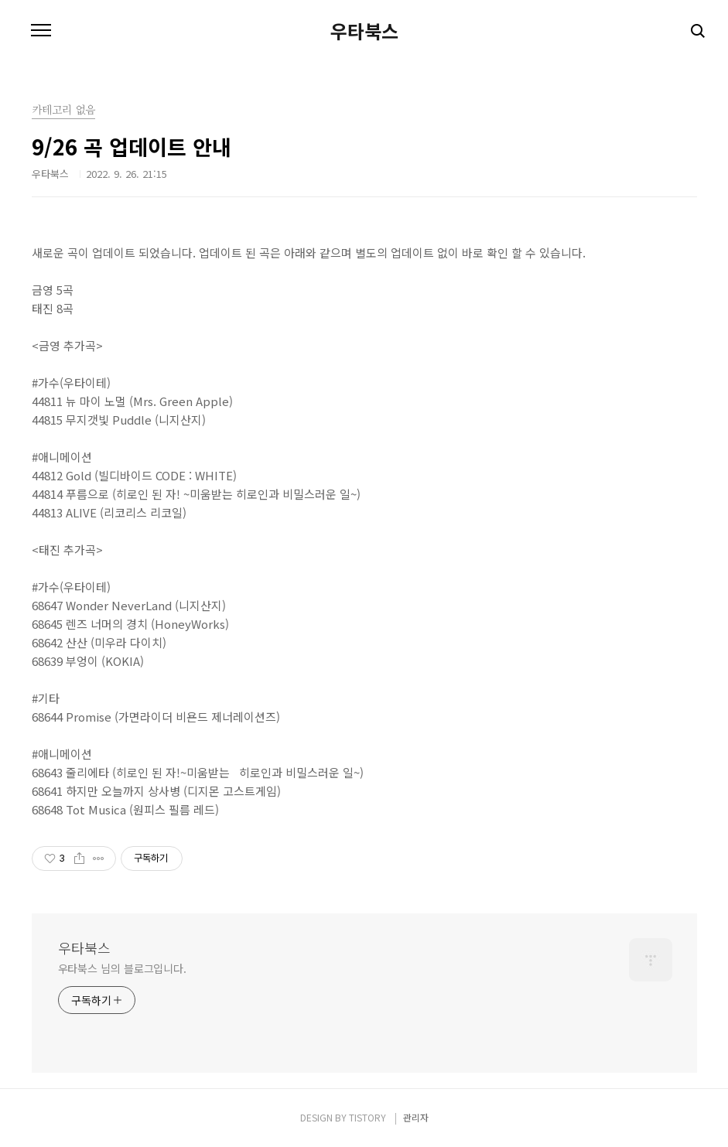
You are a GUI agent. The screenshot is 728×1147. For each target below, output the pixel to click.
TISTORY (367, 1117)
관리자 (416, 1117)
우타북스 (364, 31)
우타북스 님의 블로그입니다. (122, 968)
